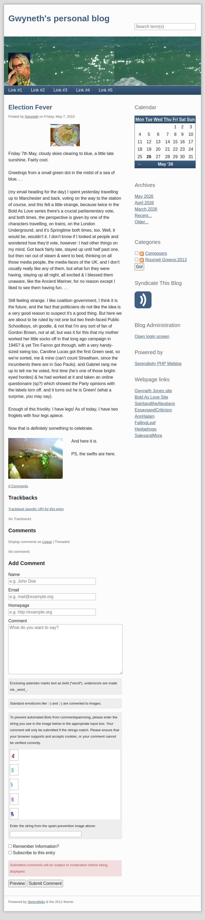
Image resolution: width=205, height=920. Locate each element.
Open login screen (152, 336)
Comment (17, 621)
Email (13, 590)
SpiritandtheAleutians (155, 403)
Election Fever (30, 107)
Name (14, 574)
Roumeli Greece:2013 (166, 259)
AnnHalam (145, 416)
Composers (156, 253)
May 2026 (144, 196)
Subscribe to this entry (34, 853)
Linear (47, 542)
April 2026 (144, 203)
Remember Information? (36, 846)
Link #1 (15, 90)
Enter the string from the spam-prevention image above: (53, 826)
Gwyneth (31, 116)
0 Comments (18, 486)
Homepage (18, 605)
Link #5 (106, 90)
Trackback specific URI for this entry (36, 509)
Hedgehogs (145, 429)
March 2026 (146, 209)
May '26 (165, 164)
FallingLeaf (145, 422)
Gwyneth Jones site (153, 391)
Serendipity (36, 902)
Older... (141, 222)
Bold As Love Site (151, 397)
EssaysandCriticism (153, 410)
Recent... (143, 215)
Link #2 (38, 90)
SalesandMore (148, 435)
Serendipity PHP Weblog (158, 363)
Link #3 (61, 90)
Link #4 (83, 90)
